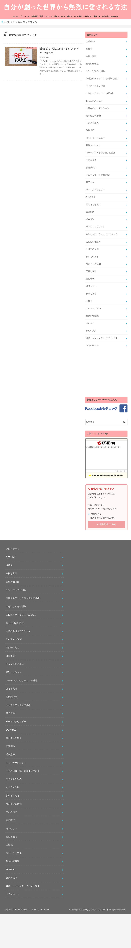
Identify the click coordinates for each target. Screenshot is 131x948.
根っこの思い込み (94, 101)
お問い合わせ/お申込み (110, 16)
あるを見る (91, 160)
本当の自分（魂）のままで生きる (102, 234)
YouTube (90, 323)
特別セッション (93, 145)
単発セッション (59, 16)
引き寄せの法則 (93, 264)
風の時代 (90, 279)
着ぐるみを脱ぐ (93, 204)
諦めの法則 (91, 330)
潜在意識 (90, 219)
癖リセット (91, 286)
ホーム (15, 16)
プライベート (92, 345)
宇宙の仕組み (92, 123)
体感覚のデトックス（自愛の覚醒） (103, 78)
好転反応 (90, 130)
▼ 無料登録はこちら (106, 524)
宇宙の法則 (91, 271)
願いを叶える (92, 256)
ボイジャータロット (95, 227)
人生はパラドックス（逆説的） (100, 93)
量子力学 (90, 182)
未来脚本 (90, 212)
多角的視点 (91, 167)
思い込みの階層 (93, 116)
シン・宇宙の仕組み (95, 71)
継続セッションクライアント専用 (102, 338)
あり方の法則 (92, 249)
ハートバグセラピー (95, 190)
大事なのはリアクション (97, 108)
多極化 (89, 49)
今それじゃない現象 (95, 86)
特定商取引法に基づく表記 (16, 909)
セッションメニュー (95, 138)
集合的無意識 (92, 316)
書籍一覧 (97, 16)
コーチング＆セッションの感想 (100, 153)
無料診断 (34, 16)
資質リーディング (46, 16)
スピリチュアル (93, 308)
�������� (121, 471)
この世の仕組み (93, 242)
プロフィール (24, 16)
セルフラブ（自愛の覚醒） (98, 175)
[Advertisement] (106, 372)
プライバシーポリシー (40, 909)
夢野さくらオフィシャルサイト (96, 910)
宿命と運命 (91, 293)
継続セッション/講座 (74, 16)
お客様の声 (87, 16)
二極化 (89, 301)
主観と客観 (91, 56)
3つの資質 (91, 197)
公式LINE (90, 41)
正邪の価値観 (92, 64)
